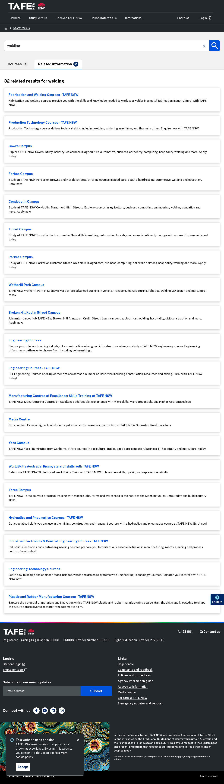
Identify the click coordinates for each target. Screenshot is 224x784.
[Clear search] (204, 45)
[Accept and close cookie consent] (23, 767)
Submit (96, 691)
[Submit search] (214, 45)
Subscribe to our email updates (27, 682)
